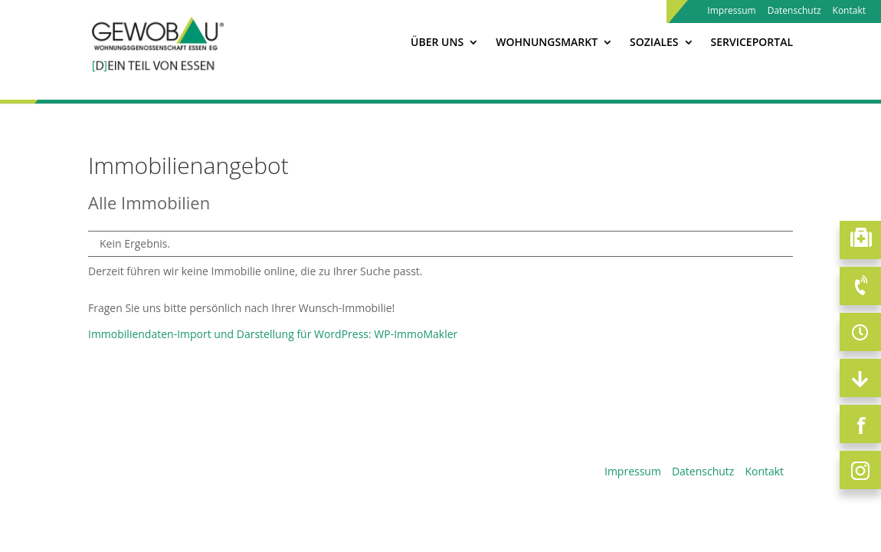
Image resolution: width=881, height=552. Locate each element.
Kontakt (849, 11)
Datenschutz (794, 11)
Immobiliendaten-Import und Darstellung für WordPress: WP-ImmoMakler (272, 334)
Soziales (654, 43)
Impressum (731, 11)
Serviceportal (752, 43)
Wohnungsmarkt (547, 43)
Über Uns (437, 43)
